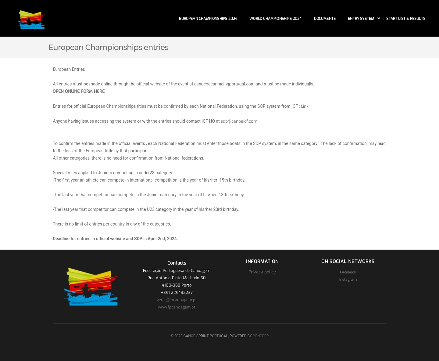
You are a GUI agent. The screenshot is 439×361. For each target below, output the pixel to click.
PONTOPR (261, 336)
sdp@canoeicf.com (239, 121)
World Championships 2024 (275, 18)
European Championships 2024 (208, 18)
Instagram (348, 279)
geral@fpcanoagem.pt (177, 299)
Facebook (348, 272)
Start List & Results (405, 18)
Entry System (361, 18)
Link (305, 106)
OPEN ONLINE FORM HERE (79, 91)
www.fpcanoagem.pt (176, 307)
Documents (325, 18)
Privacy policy (262, 272)
